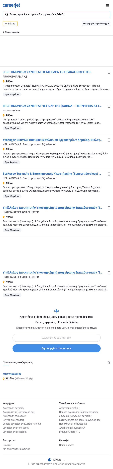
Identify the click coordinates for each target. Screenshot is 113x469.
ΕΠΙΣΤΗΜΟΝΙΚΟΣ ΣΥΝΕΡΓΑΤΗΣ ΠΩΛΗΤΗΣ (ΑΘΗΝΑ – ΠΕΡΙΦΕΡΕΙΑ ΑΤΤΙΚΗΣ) (55, 106)
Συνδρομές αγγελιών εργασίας (75, 416)
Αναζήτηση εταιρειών (14, 416)
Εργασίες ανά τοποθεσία (16, 427)
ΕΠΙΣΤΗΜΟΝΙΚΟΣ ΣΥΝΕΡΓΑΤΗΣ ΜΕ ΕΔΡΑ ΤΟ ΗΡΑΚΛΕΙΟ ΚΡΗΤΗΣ (47, 72)
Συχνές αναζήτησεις (13, 420)
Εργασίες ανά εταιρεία (15, 431)
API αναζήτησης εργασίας (16, 449)
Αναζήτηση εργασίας (14, 408)
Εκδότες (7, 445)
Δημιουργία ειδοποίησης (56, 348)
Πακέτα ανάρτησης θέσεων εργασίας (78, 412)
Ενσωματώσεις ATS (69, 431)
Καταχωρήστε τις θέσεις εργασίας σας (79, 420)
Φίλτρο (10, 23)
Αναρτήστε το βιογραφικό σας (19, 412)
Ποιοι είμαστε (66, 445)
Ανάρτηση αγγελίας (69, 408)
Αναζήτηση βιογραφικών (72, 427)
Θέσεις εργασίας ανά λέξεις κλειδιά (22, 423)
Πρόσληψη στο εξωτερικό (73, 423)
